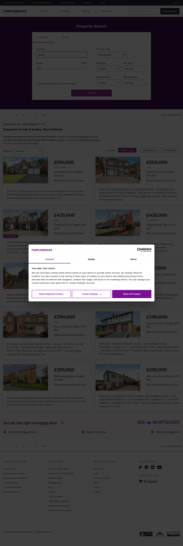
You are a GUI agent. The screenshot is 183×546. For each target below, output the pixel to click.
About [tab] (133, 259)
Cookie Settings (91, 294)
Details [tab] (91, 259)
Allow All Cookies (131, 294)
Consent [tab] (49, 259)
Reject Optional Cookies (51, 294)
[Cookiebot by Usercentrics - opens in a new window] (139, 250)
